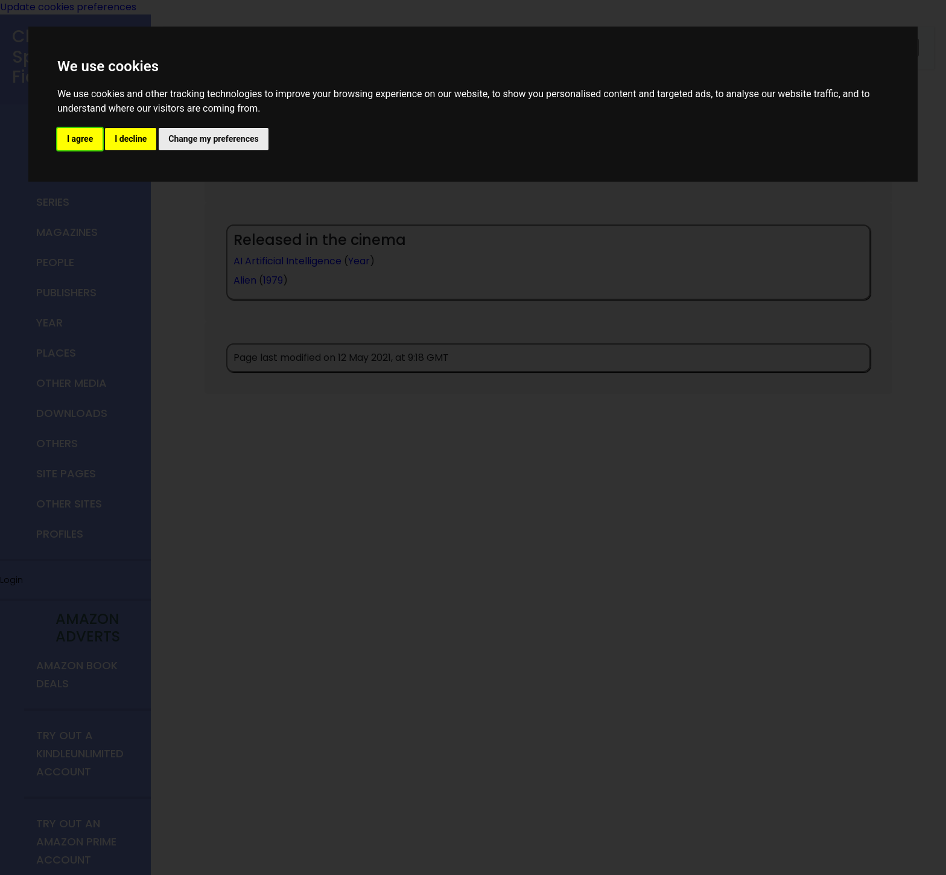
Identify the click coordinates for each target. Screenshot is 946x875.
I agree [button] (80, 139)
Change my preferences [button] (213, 139)
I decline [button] (131, 139)
